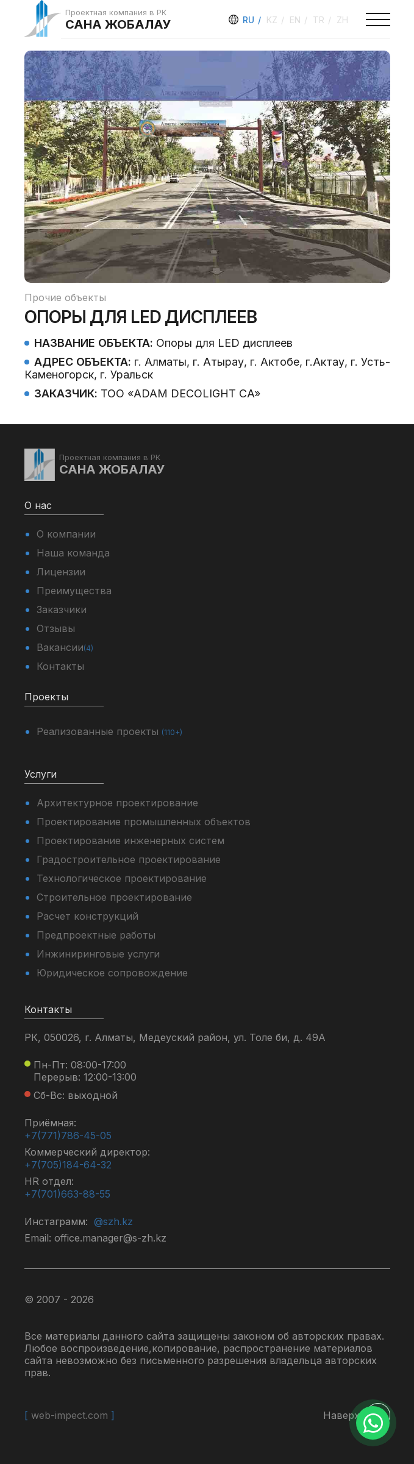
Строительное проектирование (114, 897)
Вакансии (65, 647)
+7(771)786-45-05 (68, 1135)
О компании (66, 534)
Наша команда (73, 553)
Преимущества (74, 591)
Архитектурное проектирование (117, 803)
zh (342, 20)
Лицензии (61, 572)
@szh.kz (113, 1221)
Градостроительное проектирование (129, 859)
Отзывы (56, 628)
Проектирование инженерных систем (130, 840)
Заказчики (62, 609)
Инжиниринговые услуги (98, 954)
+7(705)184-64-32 (68, 1165)
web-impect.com (69, 1415)
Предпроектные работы (96, 935)
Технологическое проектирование (122, 878)
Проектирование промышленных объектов (144, 822)
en (296, 20)
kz (273, 20)
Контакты (60, 666)
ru (250, 20)
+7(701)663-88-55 (67, 1194)
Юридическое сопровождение (112, 973)
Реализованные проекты (109, 731)
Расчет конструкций (87, 916)
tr (320, 20)
